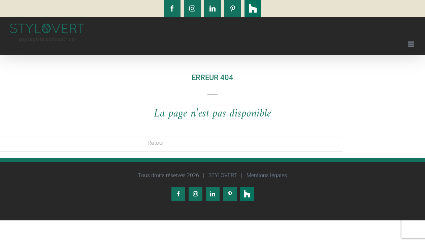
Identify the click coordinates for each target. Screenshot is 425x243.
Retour (68, 142)
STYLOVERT (222, 175)
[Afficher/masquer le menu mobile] (411, 44)
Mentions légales (266, 175)
